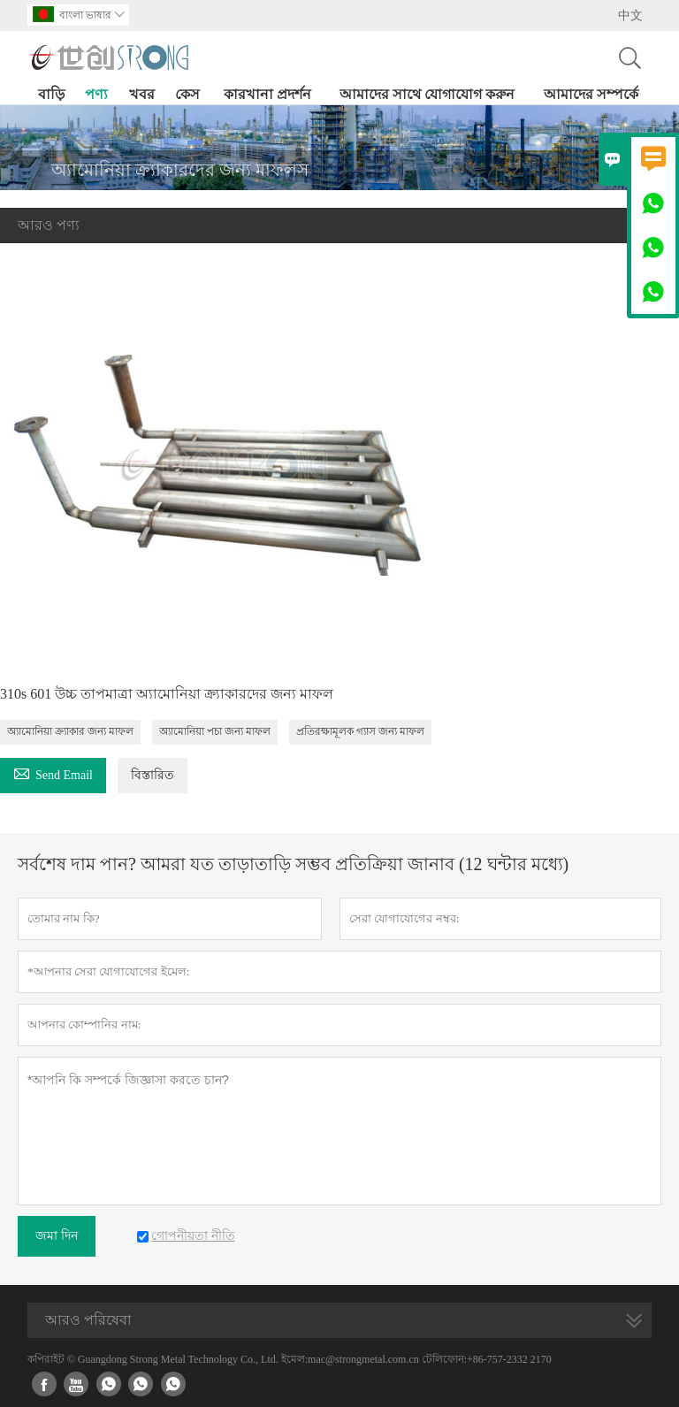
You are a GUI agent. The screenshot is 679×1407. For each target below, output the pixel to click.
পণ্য (96, 94)
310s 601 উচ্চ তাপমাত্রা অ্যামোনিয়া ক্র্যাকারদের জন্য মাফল (166, 693)
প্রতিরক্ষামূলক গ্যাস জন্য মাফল (360, 731)
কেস (187, 94)
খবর (142, 94)
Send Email (53, 772)
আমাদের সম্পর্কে (591, 94)
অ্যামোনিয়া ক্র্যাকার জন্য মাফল (70, 731)
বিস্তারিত (152, 775)
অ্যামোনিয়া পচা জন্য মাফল (215, 731)
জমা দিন (56, 1236)
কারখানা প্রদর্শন (267, 94)
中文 (630, 15)
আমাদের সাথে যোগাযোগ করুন (427, 94)
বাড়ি (51, 94)
